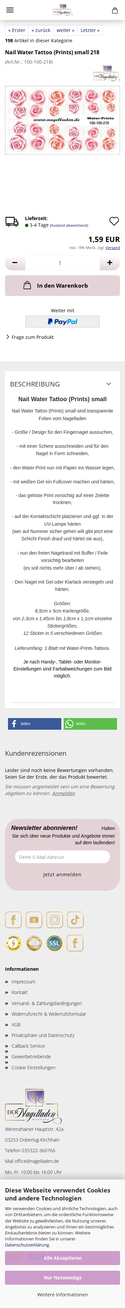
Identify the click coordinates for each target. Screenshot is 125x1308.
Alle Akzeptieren (63, 1258)
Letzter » (90, 30)
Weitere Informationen (62, 1294)
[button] (15, 262)
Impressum (23, 981)
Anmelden (63, 793)
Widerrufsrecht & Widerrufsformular (49, 1014)
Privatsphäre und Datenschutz (43, 1035)
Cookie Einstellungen (33, 1067)
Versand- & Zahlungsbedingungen (47, 1003)
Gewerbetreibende (31, 1056)
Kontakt (20, 992)
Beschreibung (35, 384)
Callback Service (28, 1046)
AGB (16, 1024)
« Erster (16, 30)
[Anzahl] (62, 262)
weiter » (65, 30)
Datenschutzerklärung (27, 1245)
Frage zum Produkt (33, 337)
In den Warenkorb (55, 285)
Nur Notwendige (63, 1277)
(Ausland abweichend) (69, 225)
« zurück (41, 30)
